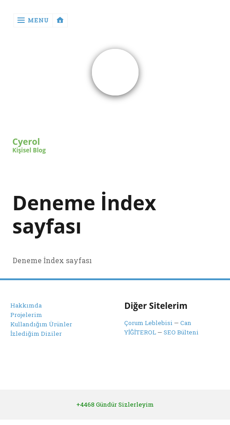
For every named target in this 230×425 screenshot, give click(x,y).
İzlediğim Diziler (36, 334)
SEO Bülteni (181, 332)
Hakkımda (26, 306)
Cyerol (26, 142)
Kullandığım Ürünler (41, 324)
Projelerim (26, 315)
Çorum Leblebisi (148, 323)
